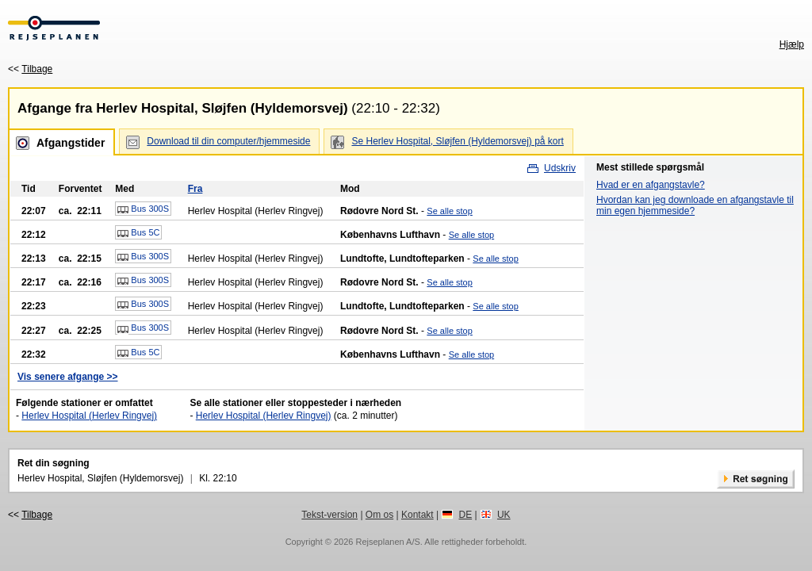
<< (30, 69)
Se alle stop (449, 211)
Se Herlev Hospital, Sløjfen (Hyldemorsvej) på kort (457, 141)
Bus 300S (143, 209)
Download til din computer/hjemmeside (228, 141)
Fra (195, 188)
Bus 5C (138, 233)
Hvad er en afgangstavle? (650, 184)
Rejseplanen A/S (387, 541)
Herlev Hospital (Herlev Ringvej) (89, 415)
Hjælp (791, 44)
